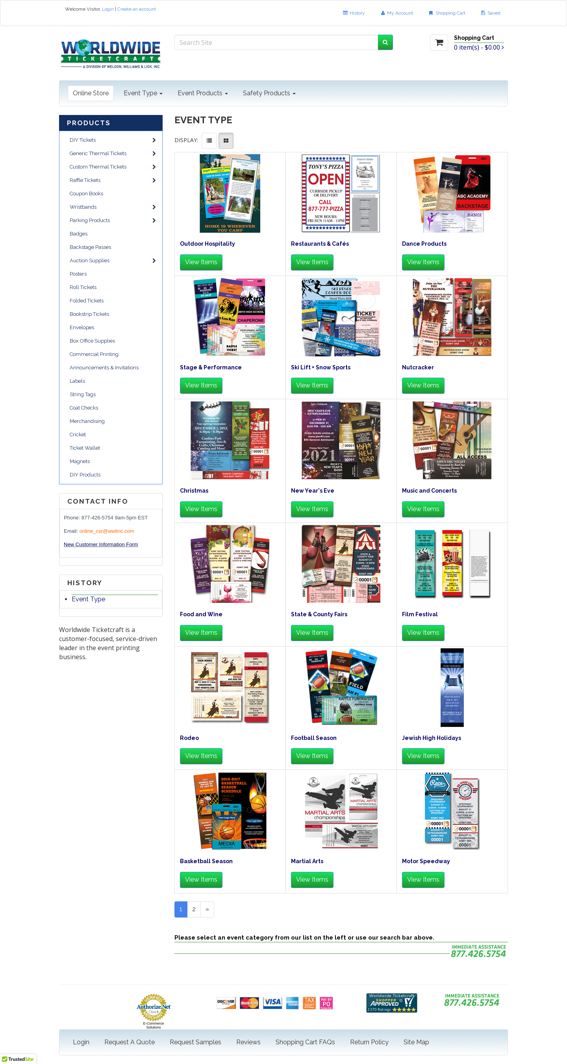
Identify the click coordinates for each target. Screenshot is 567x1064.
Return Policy (369, 1042)
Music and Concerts (429, 491)
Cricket (78, 434)
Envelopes (82, 327)
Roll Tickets (83, 287)
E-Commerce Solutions (153, 1025)
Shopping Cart (446, 13)
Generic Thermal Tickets (113, 153)
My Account (396, 13)
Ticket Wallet (85, 448)
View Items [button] (201, 262)
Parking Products (113, 220)
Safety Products (269, 93)
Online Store (91, 93)
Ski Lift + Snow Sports (320, 368)
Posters (78, 274)
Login (108, 9)
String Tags (83, 394)
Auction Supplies (113, 260)
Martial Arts (307, 861)
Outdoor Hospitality (207, 244)
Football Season (314, 738)
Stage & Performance (211, 368)
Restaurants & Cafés (320, 244)
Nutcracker (418, 368)
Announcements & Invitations (104, 368)
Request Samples (195, 1042)
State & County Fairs (319, 614)
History (353, 13)
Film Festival (420, 614)
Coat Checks (84, 408)
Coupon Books (86, 193)
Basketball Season (206, 861)
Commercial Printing (94, 354)
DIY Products (85, 475)
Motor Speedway (426, 861)
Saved (490, 13)
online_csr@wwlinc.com (107, 531)
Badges (78, 234)
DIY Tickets (113, 140)
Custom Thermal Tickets (113, 167)
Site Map (416, 1042)
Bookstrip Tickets (89, 314)
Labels (77, 381)
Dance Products (424, 244)
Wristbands (113, 207)
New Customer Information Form (101, 544)
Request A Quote (129, 1042)
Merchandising (87, 421)
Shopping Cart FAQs (305, 1042)
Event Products (203, 93)
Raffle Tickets (113, 180)
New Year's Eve (312, 491)
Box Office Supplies (92, 341)
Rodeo (189, 738)
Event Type (143, 93)
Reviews (248, 1042)
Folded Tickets (87, 301)
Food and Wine (201, 614)
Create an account (136, 9)
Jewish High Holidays (431, 738)
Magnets (80, 461)
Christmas (194, 491)
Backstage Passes (90, 247)
